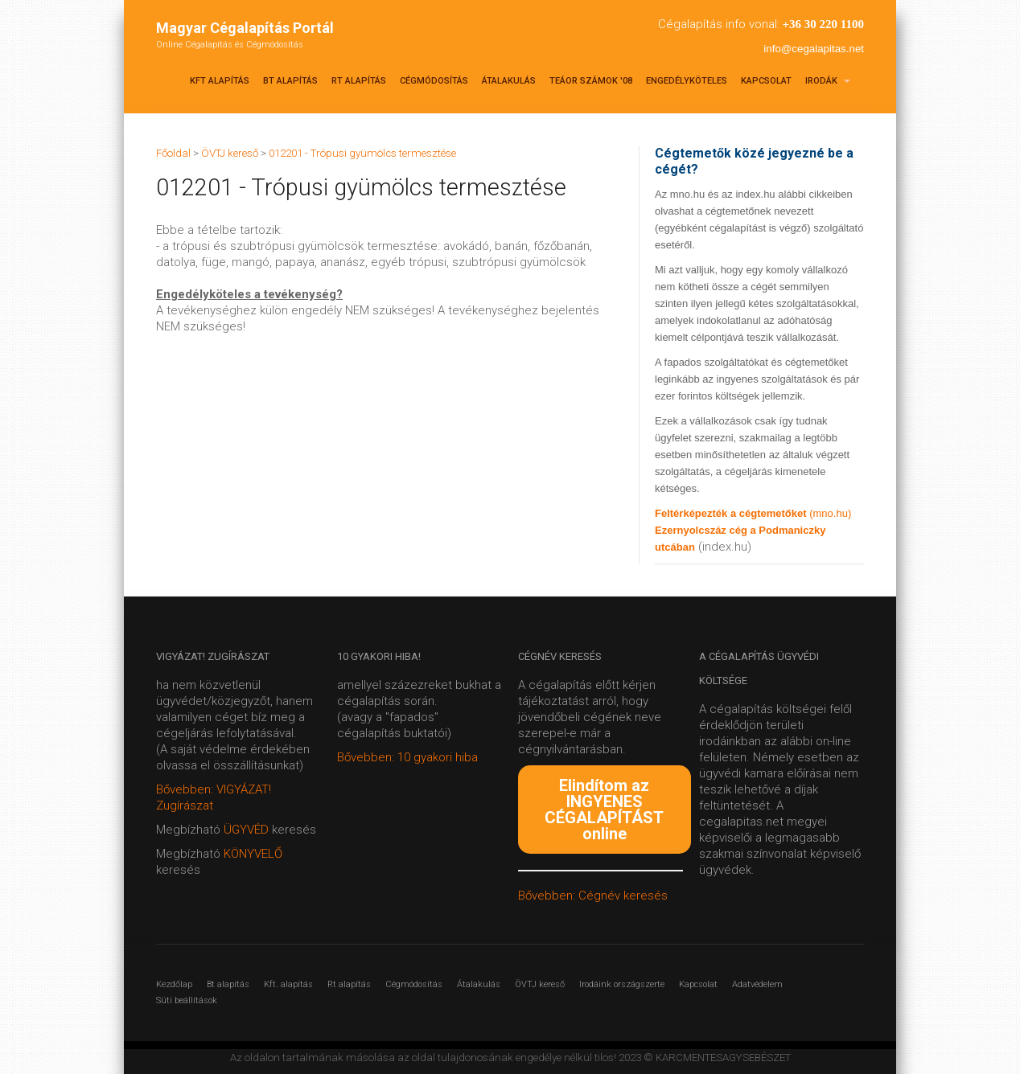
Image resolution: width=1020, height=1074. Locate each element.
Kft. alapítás (288, 984)
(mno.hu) (830, 513)
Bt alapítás (290, 81)
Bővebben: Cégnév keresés (593, 895)
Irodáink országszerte (621, 984)
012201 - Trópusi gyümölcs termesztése (362, 153)
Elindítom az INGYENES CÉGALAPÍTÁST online (604, 809)
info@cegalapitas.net (813, 49)
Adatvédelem (757, 984)
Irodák (827, 81)
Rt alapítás (358, 81)
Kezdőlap (174, 984)
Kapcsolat (766, 81)
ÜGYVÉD (246, 829)
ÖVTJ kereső (540, 984)
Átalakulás (509, 81)
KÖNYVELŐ (253, 853)
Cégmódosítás (434, 81)
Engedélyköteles (686, 81)
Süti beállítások (186, 1000)
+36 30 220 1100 (823, 24)
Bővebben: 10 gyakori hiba (407, 757)
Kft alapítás (219, 81)
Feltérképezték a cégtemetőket (732, 513)
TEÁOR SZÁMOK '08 (590, 81)
